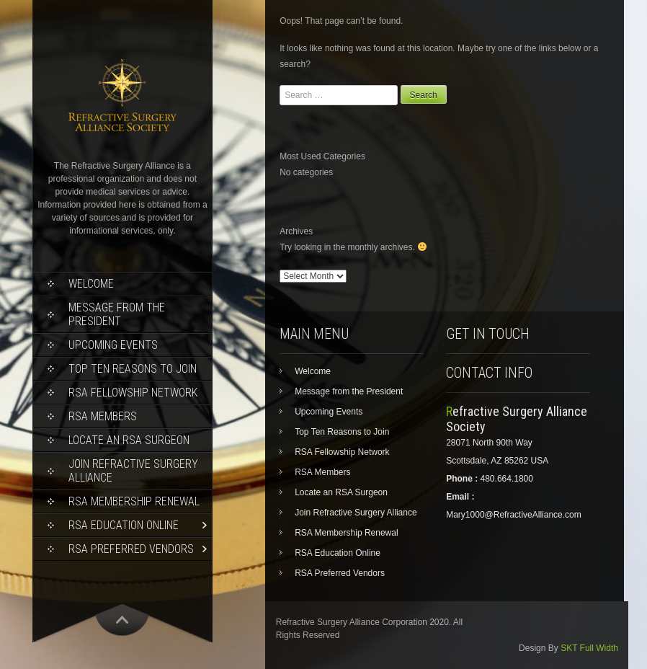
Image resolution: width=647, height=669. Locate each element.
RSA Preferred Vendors (131, 549)
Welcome (91, 284)
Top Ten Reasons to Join (132, 369)
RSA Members (102, 416)
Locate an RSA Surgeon (128, 440)
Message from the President (116, 314)
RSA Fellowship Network (132, 392)
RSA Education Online (123, 525)
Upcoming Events (113, 345)
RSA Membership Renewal (134, 501)
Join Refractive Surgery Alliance (133, 470)
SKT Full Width (589, 648)
